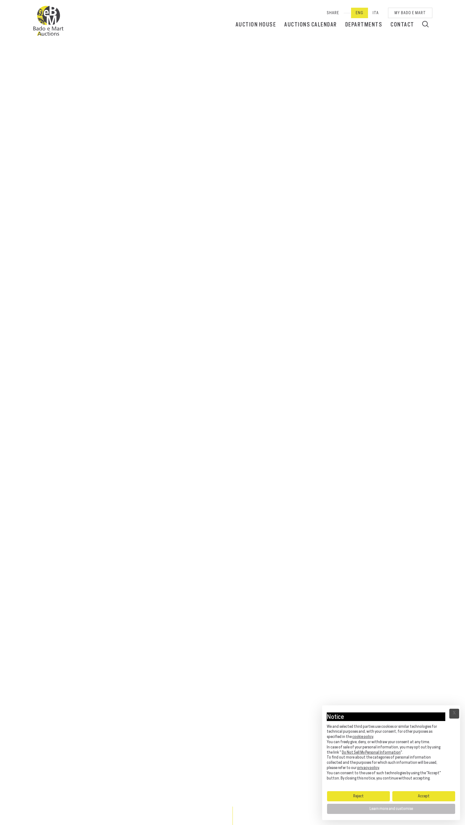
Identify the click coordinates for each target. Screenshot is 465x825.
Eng (359, 12)
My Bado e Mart (410, 12)
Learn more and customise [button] (391, 808)
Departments (363, 24)
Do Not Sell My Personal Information (371, 752)
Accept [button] (424, 796)
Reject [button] (358, 796)
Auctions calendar (310, 24)
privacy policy (368, 767)
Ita (376, 12)
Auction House (256, 24)
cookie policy (362, 736)
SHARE (333, 12)
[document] (391, 747)
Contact (402, 24)
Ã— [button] (454, 714)
